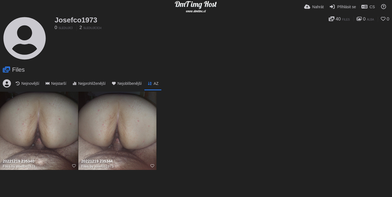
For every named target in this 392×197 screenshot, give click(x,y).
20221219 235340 (18, 161)
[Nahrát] (314, 7)
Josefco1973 (76, 20)
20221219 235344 (96, 161)
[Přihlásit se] (342, 7)
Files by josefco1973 (19, 166)
